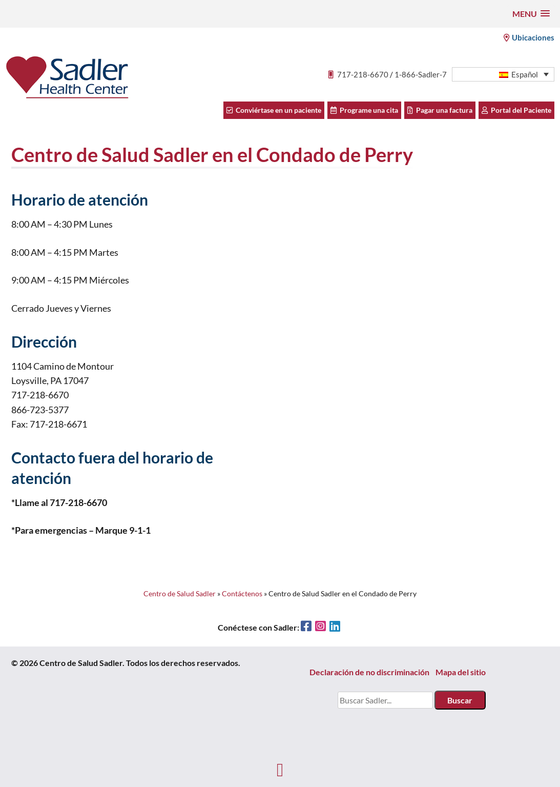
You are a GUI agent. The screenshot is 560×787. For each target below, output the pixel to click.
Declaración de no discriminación (369, 672)
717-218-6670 (362, 74)
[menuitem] (503, 74)
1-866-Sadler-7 (421, 74)
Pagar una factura (439, 110)
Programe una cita (364, 110)
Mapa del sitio (460, 672)
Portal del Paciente (516, 110)
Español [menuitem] (524, 74)
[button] (531, 13)
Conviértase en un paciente (273, 110)
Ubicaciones (529, 37)
